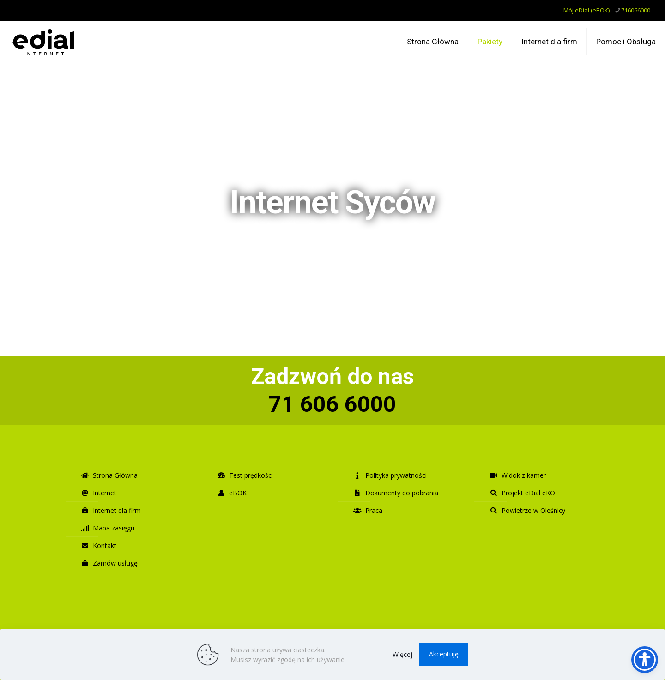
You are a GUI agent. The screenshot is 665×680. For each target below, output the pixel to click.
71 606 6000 (332, 404)
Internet (98, 492)
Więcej (402, 654)
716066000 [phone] (635, 10)
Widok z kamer (518, 475)
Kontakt (98, 545)
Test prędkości (245, 475)
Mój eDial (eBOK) (586, 10)
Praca (367, 510)
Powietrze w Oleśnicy (527, 510)
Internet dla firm (111, 510)
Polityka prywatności (390, 475)
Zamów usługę (109, 563)
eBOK (232, 492)
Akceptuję (444, 654)
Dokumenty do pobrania (395, 492)
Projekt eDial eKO (522, 492)
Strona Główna (109, 475)
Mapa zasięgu (107, 528)
